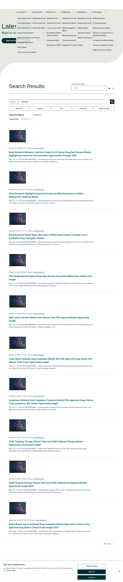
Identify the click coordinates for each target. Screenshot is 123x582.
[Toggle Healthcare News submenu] (75, 12)
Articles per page (78, 84)
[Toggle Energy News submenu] (44, 12)
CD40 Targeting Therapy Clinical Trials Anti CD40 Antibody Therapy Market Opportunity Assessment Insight (46, 443)
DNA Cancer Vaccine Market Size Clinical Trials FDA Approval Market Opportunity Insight (49, 319)
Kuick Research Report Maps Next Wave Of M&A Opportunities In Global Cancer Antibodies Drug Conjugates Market (48, 237)
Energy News (37, 12)
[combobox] (89, 88)
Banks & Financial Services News (51, 12)
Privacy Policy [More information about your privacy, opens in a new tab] (11, 571)
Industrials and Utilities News (82, 12)
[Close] (119, 572)
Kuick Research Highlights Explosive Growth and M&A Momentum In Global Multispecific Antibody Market (46, 195)
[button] (26, 119)
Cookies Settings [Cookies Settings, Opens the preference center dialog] (91, 567)
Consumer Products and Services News (22, 12)
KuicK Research (39, 148)
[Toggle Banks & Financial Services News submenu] (59, 12)
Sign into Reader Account (16, 41)
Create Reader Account (45, 41)
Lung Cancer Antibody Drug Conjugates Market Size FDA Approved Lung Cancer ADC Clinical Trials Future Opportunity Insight (50, 360)
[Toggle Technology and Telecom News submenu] (105, 12)
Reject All (92, 573)
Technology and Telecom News (97, 12)
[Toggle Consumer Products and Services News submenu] (30, 12)
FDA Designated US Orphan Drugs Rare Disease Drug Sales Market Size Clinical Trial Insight (50, 278)
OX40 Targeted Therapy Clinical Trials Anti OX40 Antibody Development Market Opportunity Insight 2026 (48, 484)
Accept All (91, 578)
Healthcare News (67, 12)
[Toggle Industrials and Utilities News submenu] (90, 12)
